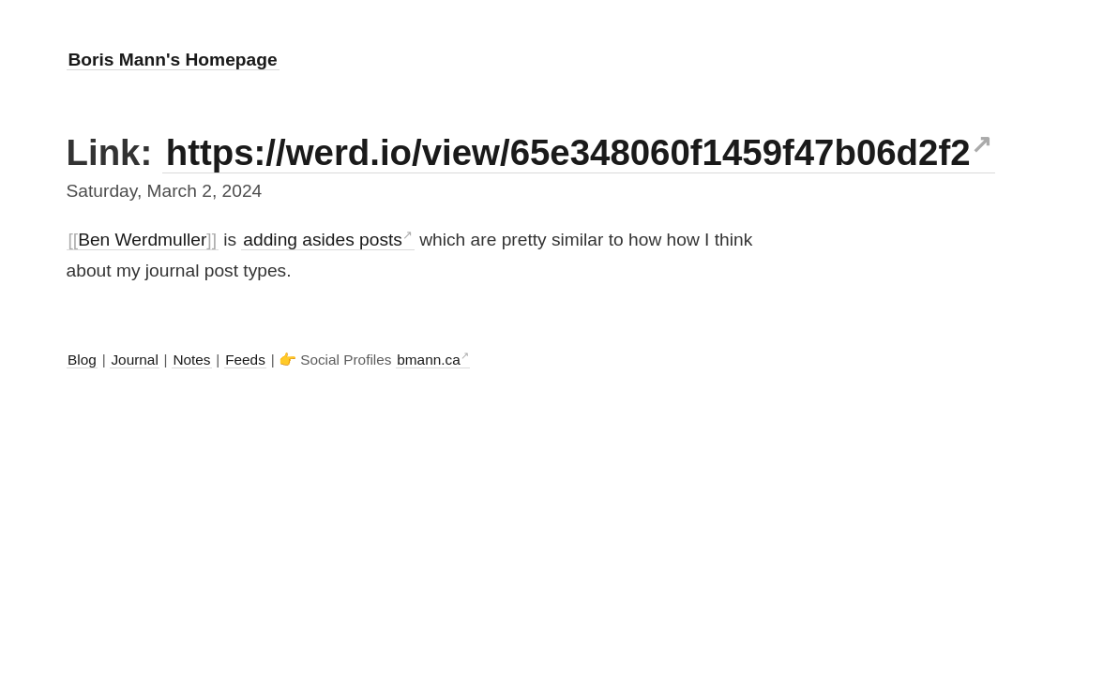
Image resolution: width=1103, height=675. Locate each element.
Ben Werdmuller (142, 239)
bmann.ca (428, 360)
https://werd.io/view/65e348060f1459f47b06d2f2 (568, 152)
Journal (134, 360)
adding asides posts (322, 239)
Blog (82, 360)
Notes (191, 360)
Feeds (245, 360)
